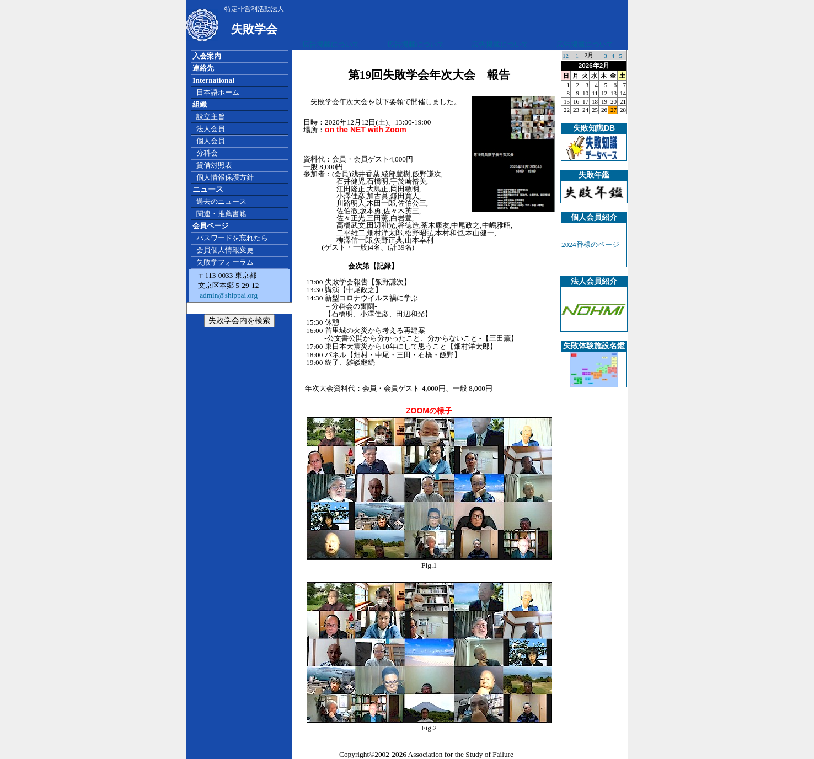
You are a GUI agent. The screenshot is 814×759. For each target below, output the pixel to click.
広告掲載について (331, 44)
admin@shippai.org (228, 295)
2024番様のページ (590, 244)
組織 (199, 104)
